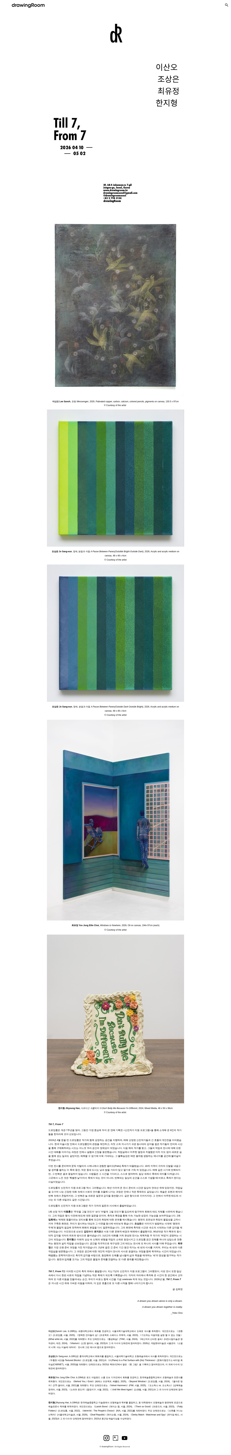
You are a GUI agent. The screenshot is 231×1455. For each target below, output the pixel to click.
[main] (115, 403)
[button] (226, 5)
